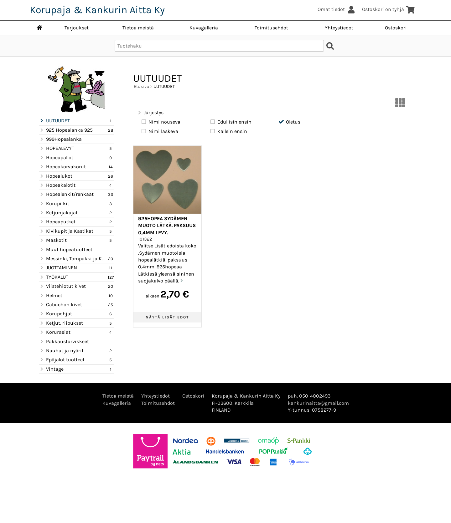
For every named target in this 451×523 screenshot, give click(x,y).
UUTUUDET (54, 121)
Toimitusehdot (271, 28)
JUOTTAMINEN (58, 268)
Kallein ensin (228, 131)
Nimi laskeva (159, 131)
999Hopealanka (60, 139)
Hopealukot (55, 176)
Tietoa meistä (138, 28)
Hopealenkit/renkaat (66, 194)
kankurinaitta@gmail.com (318, 403)
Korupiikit (54, 204)
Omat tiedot (337, 9)
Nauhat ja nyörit (61, 351)
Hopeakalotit (57, 185)
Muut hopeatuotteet (65, 249)
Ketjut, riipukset (61, 323)
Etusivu (141, 86)
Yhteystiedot (339, 28)
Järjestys (150, 112)
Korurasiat (54, 332)
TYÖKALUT (53, 277)
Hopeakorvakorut (62, 167)
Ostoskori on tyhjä (388, 9)
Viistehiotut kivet (62, 286)
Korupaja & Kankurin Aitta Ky (97, 10)
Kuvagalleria (203, 28)
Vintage (51, 369)
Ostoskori (396, 28)
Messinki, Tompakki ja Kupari (73, 259)
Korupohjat (55, 314)
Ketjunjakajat (58, 213)
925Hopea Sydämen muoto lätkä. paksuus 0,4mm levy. (167, 226)
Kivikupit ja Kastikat (66, 231)
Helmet (50, 295)
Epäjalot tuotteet (62, 360)
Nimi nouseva (160, 121)
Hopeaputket (57, 222)
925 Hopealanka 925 (66, 130)
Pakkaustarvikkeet (64, 341)
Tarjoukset (77, 28)
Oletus (289, 121)
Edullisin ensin (230, 121)
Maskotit (53, 240)
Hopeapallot (56, 158)
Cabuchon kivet (60, 305)
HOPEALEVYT (56, 148)
